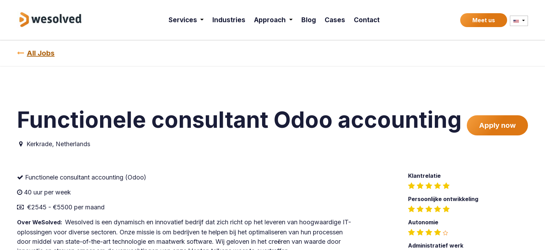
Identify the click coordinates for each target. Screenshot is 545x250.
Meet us (483, 20)
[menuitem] (187, 20)
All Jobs (36, 53)
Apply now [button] (497, 125)
